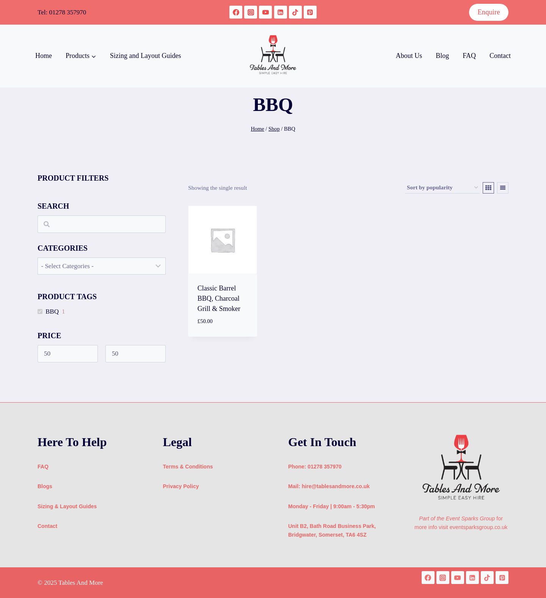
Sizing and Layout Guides (145, 55)
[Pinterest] (310, 12)
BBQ (52, 311)
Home (43, 55)
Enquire (488, 12)
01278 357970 (67, 12)
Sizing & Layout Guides (67, 506)
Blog (442, 55)
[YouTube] (265, 12)
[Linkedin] (280, 12)
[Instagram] (250, 12)
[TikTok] (295, 12)
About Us (409, 55)
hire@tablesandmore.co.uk (336, 486)
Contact (500, 55)
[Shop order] (442, 188)
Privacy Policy (181, 486)
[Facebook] (235, 12)
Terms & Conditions (188, 467)
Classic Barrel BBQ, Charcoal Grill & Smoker (219, 298)
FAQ (469, 55)
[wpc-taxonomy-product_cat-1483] (102, 266)
